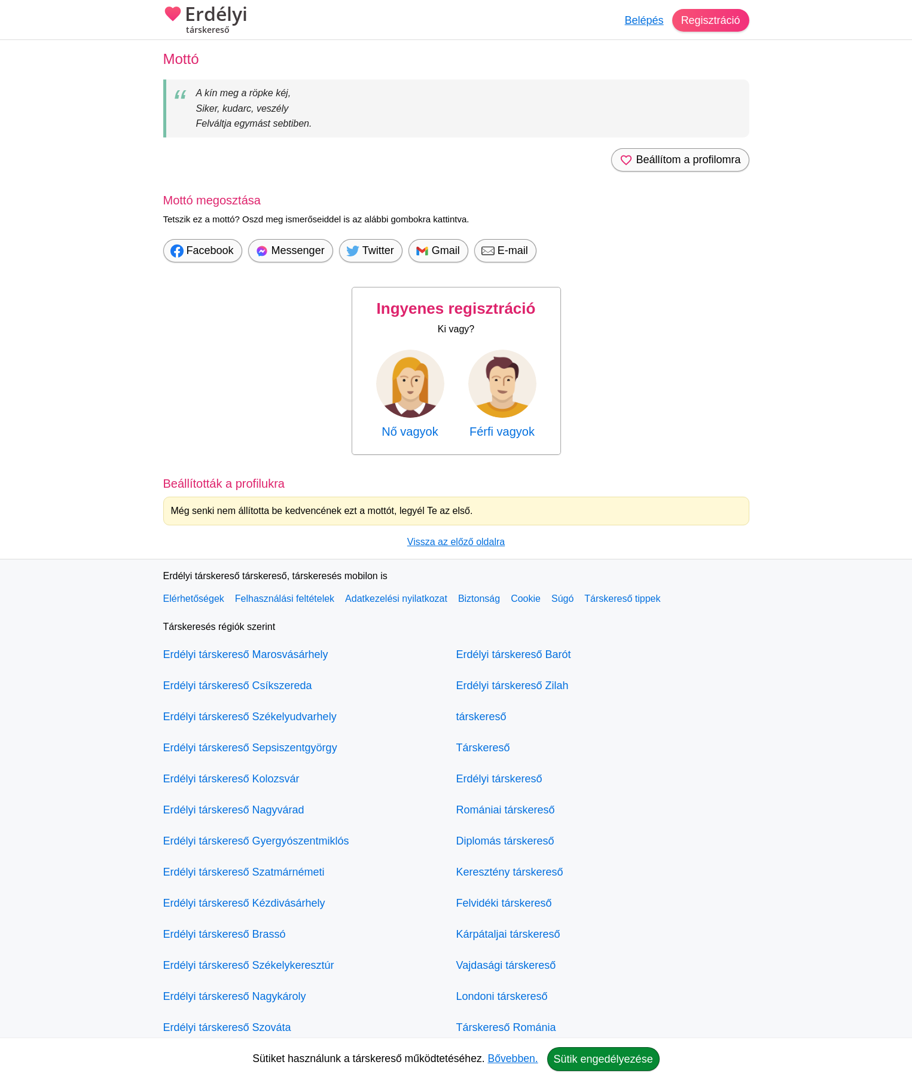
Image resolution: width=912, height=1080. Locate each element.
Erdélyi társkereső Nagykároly (234, 996)
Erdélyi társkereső (499, 779)
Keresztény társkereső (509, 872)
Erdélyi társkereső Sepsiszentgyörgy (250, 748)
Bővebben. (513, 1058)
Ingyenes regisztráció (456, 308)
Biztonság (479, 598)
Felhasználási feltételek (284, 598)
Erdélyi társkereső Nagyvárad (233, 810)
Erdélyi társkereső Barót (513, 654)
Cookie (526, 598)
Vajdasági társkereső (506, 965)
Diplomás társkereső (505, 841)
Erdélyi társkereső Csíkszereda (237, 686)
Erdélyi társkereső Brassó (224, 934)
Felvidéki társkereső (504, 903)
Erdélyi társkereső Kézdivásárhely (244, 903)
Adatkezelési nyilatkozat (396, 598)
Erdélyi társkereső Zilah (512, 686)
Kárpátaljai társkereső (508, 934)
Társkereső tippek (622, 598)
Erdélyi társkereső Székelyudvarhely (250, 717)
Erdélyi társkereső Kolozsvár (231, 779)
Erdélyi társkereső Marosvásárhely (245, 654)
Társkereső (483, 748)
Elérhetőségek (193, 598)
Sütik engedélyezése (603, 1059)
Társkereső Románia (506, 1027)
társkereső (481, 717)
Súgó (562, 598)
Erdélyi (205, 21)
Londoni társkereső (502, 996)
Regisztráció (710, 20)
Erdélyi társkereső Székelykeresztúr (248, 965)
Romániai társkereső (505, 810)
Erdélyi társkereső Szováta (227, 1027)
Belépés (643, 20)
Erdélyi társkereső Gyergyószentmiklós (256, 841)
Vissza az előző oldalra (456, 542)
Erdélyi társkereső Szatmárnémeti (244, 872)
